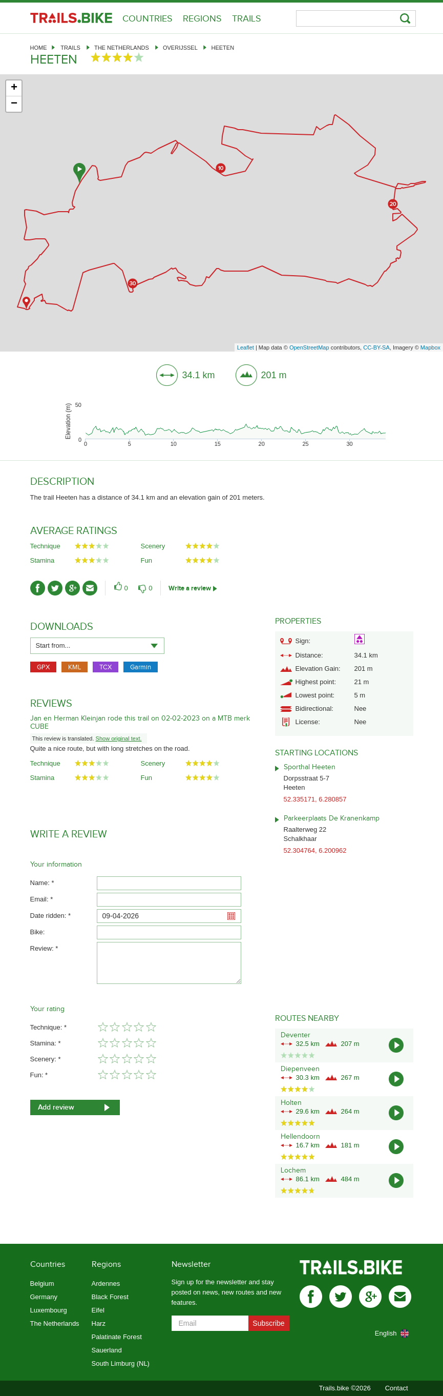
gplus (370, 1296)
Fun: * (39, 1075)
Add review (56, 1107)
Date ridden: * (50, 915)
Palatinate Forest (117, 1337)
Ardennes (106, 1283)
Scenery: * (45, 1059)
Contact (396, 1388)
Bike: (37, 932)
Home (38, 48)
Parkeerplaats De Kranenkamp (331, 818)
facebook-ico (37, 588)
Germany (43, 1297)
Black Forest (110, 1297)
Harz (99, 1323)
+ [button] (14, 88)
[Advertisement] (344, 540)
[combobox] (97, 646)
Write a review (189, 588)
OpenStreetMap (309, 347)
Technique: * (48, 1027)
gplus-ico (72, 588)
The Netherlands (121, 48)
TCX (105, 667)
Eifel (98, 1310)
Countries (147, 18)
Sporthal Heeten (309, 767)
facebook (311, 1296)
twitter (340, 1296)
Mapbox (430, 347)
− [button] (14, 104)
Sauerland (107, 1350)
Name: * (42, 883)
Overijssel (180, 48)
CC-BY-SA (376, 347)
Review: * (44, 948)
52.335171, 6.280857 (315, 799)
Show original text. (119, 738)
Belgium (42, 1283)
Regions (202, 18)
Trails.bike (71, 18)
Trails (246, 18)
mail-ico (89, 588)
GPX (43, 667)
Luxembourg (48, 1310)
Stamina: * (45, 1043)
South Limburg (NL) (121, 1363)
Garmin (140, 667)
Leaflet (245, 347)
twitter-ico (55, 588)
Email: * (41, 899)
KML (74, 667)
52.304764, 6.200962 (315, 850)
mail (400, 1296)
